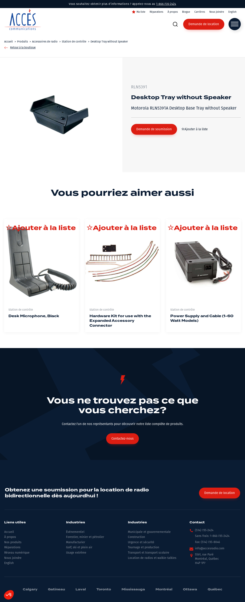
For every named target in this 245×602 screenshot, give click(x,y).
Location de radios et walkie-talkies (152, 558)
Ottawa (190, 589)
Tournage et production (143, 547)
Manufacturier (75, 542)
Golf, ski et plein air (79, 547)
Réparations (156, 11)
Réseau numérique (17, 552)
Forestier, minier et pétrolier (85, 537)
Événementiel (75, 532)
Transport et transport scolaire (148, 552)
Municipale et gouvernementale (149, 532)
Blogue (186, 11)
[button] (154, 129)
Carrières (199, 11)
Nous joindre (216, 11)
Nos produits (13, 542)
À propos (173, 11)
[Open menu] (235, 24)
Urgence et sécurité (141, 542)
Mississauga (133, 589)
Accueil (9, 532)
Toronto (103, 589)
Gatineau (56, 589)
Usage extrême (76, 552)
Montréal (164, 589)
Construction (136, 537)
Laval (81, 589)
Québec (215, 589)
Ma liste (141, 11)
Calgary (30, 589)
